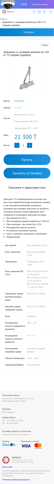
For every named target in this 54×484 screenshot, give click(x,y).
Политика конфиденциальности (16, 479)
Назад (45, 45)
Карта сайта (7, 467)
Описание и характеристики (27, 187)
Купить (27, 159)
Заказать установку (27, 173)
